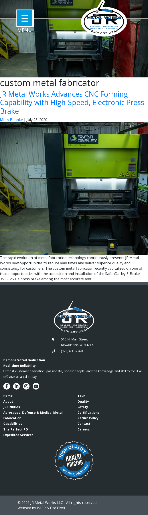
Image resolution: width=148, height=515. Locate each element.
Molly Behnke (11, 119)
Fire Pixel (57, 507)
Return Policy (88, 418)
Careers (83, 429)
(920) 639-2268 (72, 351)
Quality (83, 401)
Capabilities (12, 423)
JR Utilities (11, 407)
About (8, 401)
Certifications (88, 412)
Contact (83, 423)
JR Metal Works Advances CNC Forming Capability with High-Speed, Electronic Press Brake (72, 102)
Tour (81, 396)
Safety (82, 407)
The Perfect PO (15, 429)
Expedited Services (18, 435)
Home (8, 396)
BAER (41, 507)
